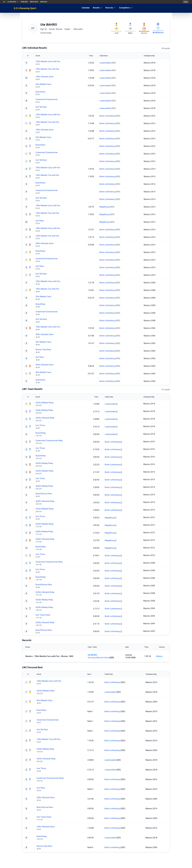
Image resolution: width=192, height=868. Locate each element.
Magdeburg (104, 207)
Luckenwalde (105, 63)
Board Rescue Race (44, 494)
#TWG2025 (24, 2)
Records (110, 8)
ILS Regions (13, 2)
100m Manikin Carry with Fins (48, 61)
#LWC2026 (43, 2)
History (159, 656)
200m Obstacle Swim (45, 243)
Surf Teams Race (43, 615)
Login (185, 2)
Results (97, 8)
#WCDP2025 (34, 2)
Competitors (126, 8)
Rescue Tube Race (43, 349)
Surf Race (40, 221)
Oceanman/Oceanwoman (47, 99)
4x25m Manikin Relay (44, 403)
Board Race (40, 92)
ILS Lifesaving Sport (25, 8)
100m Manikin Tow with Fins (47, 69)
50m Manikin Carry (43, 84)
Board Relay (41, 433)
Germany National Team (98, 658)
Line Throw (40, 425)
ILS (4, 2)
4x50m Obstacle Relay (45, 418)
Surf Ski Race (41, 107)
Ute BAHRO (92, 655)
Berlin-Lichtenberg (107, 116)
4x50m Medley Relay (44, 410)
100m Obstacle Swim (45, 77)
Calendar (86, 8)
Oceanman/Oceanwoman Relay (49, 440)
